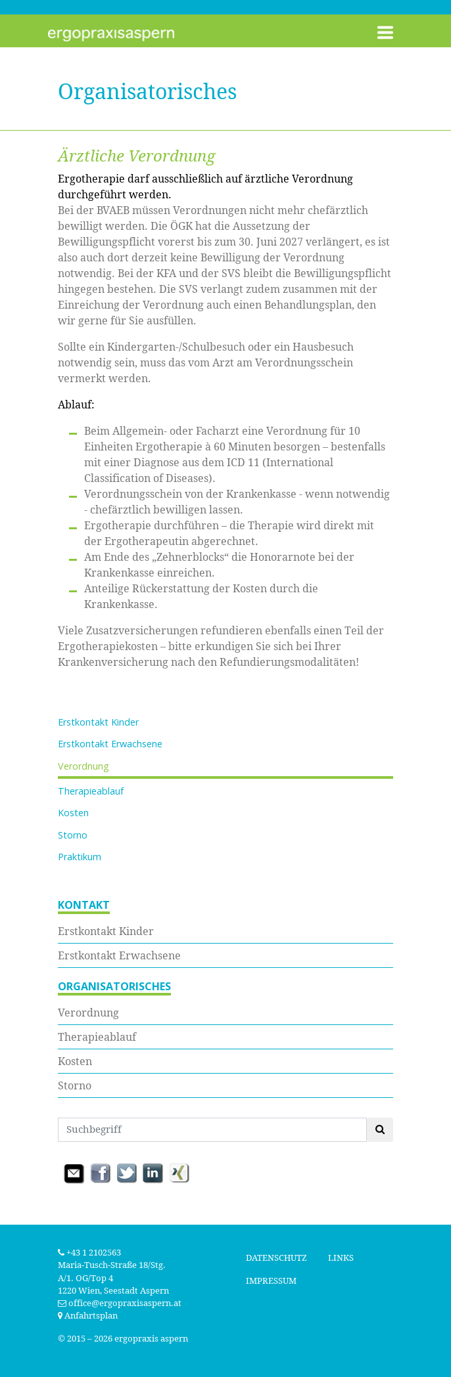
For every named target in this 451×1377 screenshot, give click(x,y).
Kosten (73, 812)
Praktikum (79, 856)
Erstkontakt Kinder (98, 722)
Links (341, 1257)
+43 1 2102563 (89, 1252)
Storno (72, 835)
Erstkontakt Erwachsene (110, 743)
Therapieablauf (91, 791)
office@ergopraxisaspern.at (124, 1303)
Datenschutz (276, 1257)
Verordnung (83, 766)
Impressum (271, 1280)
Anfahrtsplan (88, 1315)
